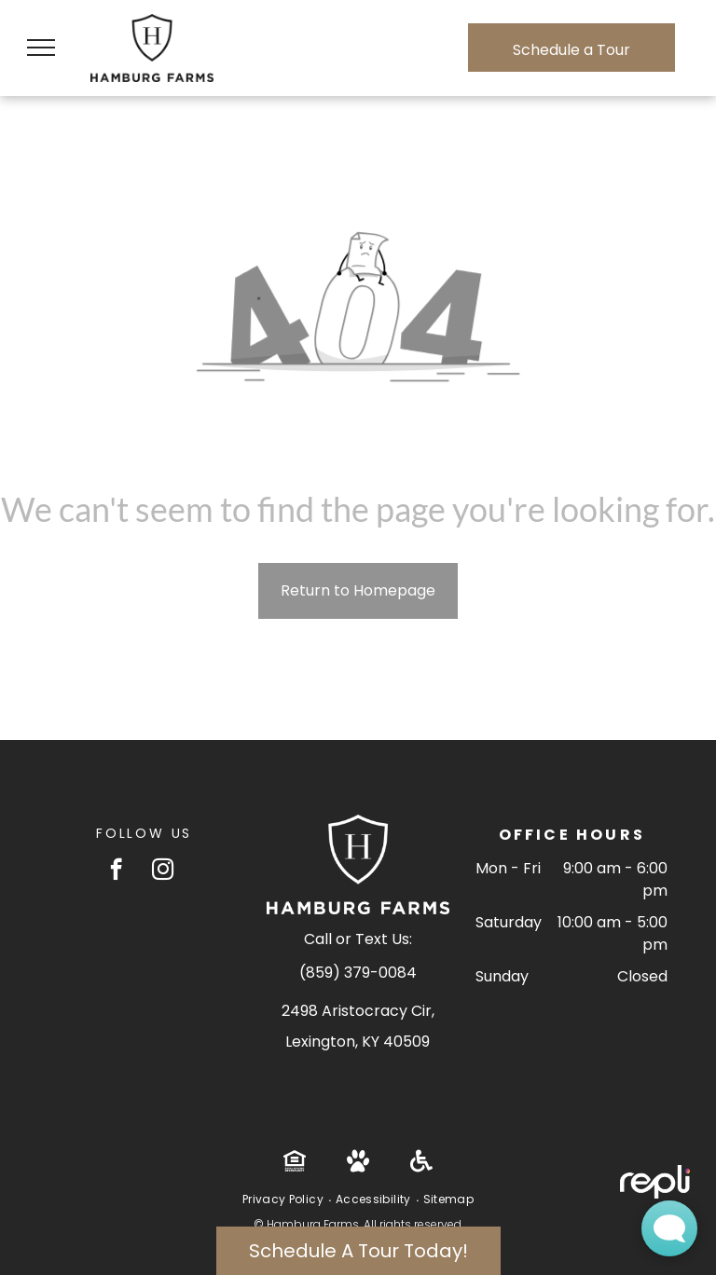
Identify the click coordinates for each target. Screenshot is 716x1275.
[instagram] (162, 871)
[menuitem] (284, 1199)
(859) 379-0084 (358, 972)
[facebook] (116, 871)
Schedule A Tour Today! (358, 1251)
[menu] (41, 47)
